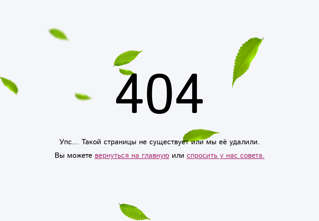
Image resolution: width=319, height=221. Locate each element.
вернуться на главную (132, 155)
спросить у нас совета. (226, 155)
